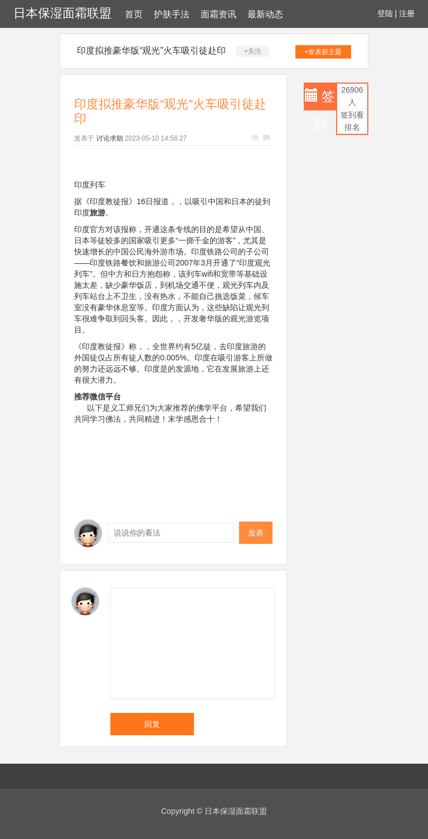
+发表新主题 (323, 52)
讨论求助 (109, 138)
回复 (152, 724)
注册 (407, 13)
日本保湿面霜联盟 (62, 13)
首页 (134, 14)
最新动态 (265, 14)
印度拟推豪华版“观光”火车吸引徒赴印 (151, 50)
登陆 (385, 13)
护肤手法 (171, 14)
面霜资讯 (218, 14)
